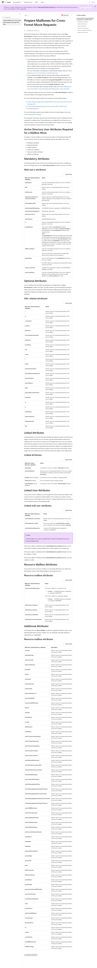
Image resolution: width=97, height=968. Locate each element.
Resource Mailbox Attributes (84, 30)
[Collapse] (20, 13)
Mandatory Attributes (83, 22)
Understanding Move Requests (32, 114)
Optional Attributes (82, 24)
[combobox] (11, 17)
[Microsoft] (3, 2)
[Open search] (89, 2)
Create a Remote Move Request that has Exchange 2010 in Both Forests (47, 106)
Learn (26, 15)
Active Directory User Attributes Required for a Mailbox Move (86, 18)
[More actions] (71, 15)
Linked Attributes (82, 26)
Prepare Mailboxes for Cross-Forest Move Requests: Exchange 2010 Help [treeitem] (12, 22)
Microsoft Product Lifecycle (47, 7)
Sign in (93, 2)
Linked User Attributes (83, 28)
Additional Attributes (83, 32)
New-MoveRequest (32, 108)
